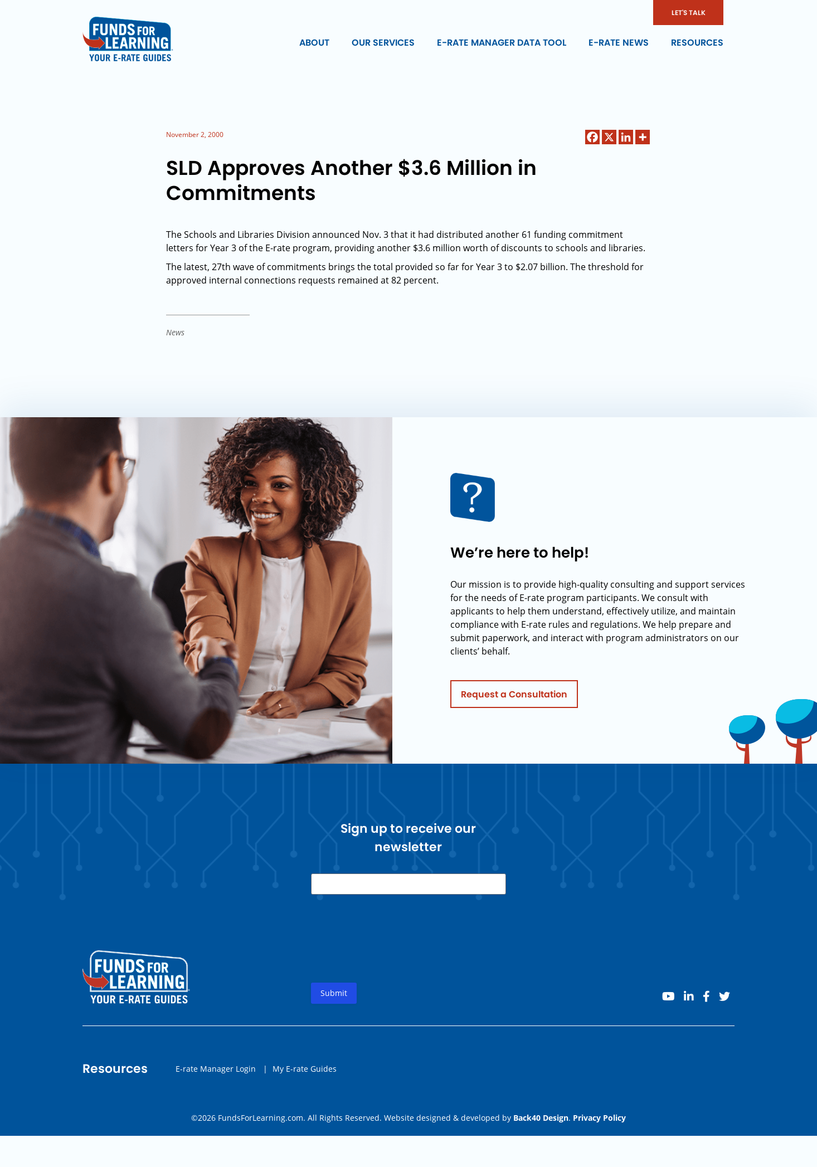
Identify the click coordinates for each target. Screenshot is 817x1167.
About (314, 42)
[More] (642, 137)
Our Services (383, 42)
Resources (697, 42)
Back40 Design (540, 1117)
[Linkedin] (626, 137)
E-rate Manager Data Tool (501, 42)
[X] (609, 137)
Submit (333, 998)
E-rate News (619, 42)
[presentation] (395, 953)
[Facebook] (592, 137)
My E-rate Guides (305, 1073)
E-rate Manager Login (216, 1073)
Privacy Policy (599, 1117)
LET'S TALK (689, 12)
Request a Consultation (514, 699)
